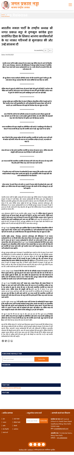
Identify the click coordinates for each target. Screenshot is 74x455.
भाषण (4, 421)
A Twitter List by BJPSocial (11, 386)
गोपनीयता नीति (22, 449)
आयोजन (16, 427)
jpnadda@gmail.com (61, 427)
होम (4, 417)
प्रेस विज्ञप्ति (6, 427)
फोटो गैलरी (16, 417)
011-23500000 (62, 436)
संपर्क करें (5, 431)
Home (3, 15)
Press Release (13, 15)
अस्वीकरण (31, 449)
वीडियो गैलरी (17, 421)
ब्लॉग (4, 424)
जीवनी (15, 424)
